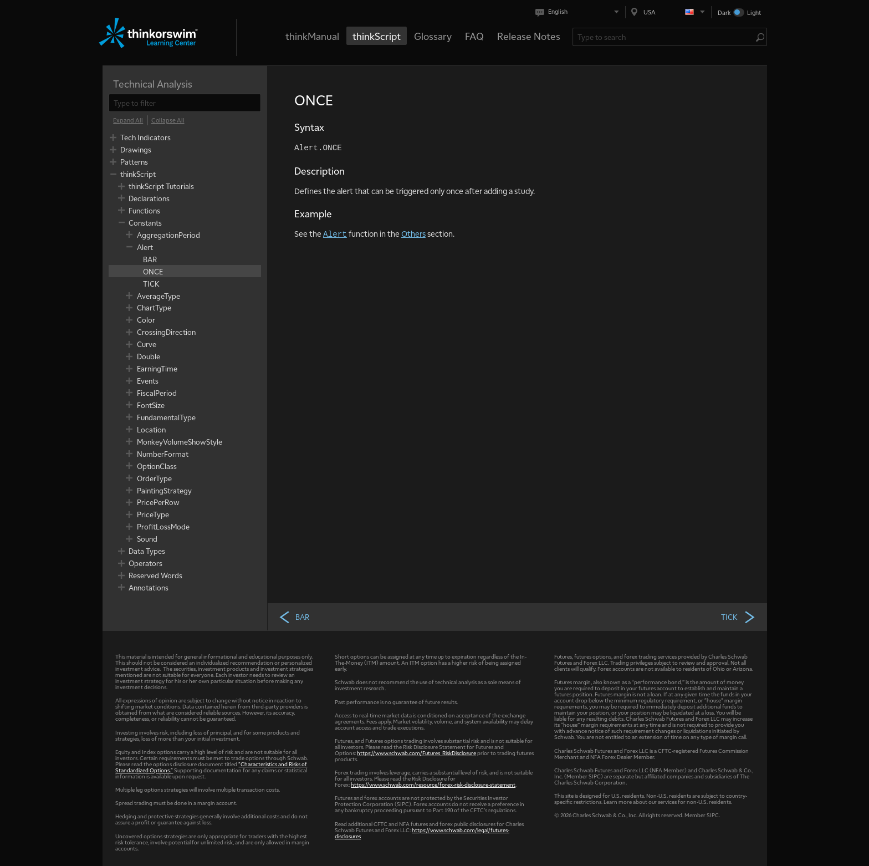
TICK (738, 616)
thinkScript (376, 35)
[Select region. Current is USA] (668, 12)
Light (754, 12)
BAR (293, 616)
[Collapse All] (168, 120)
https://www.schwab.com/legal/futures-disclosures (422, 832)
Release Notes (528, 35)
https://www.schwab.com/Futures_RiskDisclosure (416, 752)
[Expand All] (128, 120)
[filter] (185, 103)
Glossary (433, 35)
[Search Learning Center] (664, 37)
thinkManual (312, 35)
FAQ (474, 35)
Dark (724, 12)
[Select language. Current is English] (579, 12)
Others (413, 233)
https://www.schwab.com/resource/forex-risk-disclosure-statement (433, 784)
